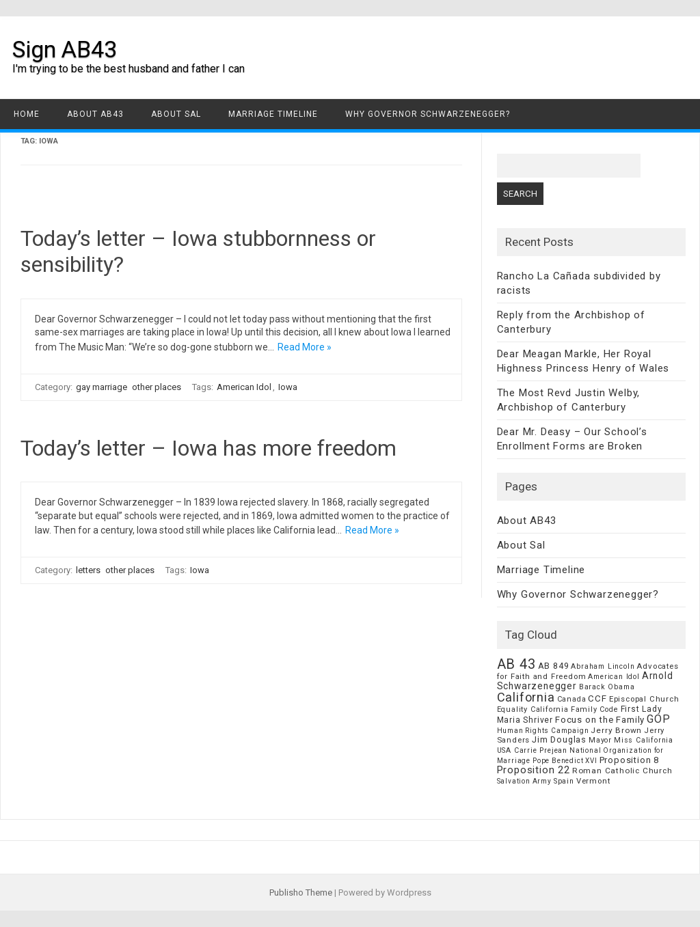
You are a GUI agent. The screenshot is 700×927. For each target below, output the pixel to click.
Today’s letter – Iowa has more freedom (208, 448)
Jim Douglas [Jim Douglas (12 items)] (559, 739)
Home (27, 114)
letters (88, 570)
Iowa (287, 387)
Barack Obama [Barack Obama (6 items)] (607, 686)
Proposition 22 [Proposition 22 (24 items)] (533, 770)
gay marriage (101, 387)
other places (156, 387)
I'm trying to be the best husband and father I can (128, 68)
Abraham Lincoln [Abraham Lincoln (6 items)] (602, 666)
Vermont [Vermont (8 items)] (593, 781)
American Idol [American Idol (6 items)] (613, 676)
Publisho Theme (300, 892)
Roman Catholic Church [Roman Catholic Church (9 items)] (622, 770)
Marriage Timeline (273, 114)
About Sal (176, 114)
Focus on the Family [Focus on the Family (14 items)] (600, 720)
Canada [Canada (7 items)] (572, 699)
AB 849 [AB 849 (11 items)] (553, 666)
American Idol (244, 387)
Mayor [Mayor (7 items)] (600, 740)
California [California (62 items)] (526, 697)
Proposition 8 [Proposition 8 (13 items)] (629, 760)
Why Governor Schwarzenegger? (427, 114)
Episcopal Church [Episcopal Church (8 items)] (644, 699)
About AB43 (95, 114)
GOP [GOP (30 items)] (658, 718)
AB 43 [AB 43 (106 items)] (516, 664)
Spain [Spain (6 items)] (564, 781)
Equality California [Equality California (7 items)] (533, 709)
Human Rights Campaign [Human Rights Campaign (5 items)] (543, 730)
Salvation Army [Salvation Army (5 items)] (524, 781)
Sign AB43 (64, 49)
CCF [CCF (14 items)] (597, 698)
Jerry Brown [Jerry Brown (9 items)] (616, 730)
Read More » (305, 347)
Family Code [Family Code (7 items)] (595, 709)
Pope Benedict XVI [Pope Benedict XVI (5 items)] (565, 760)
